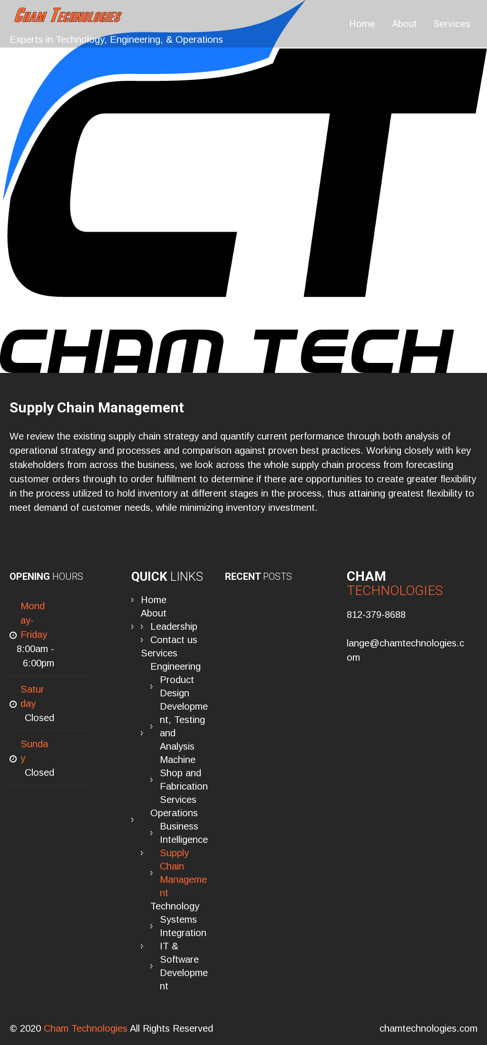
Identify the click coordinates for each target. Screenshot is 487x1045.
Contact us (173, 640)
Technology (174, 906)
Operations (174, 813)
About (404, 23)
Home (362, 23)
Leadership (173, 626)
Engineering (175, 666)
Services (452, 23)
